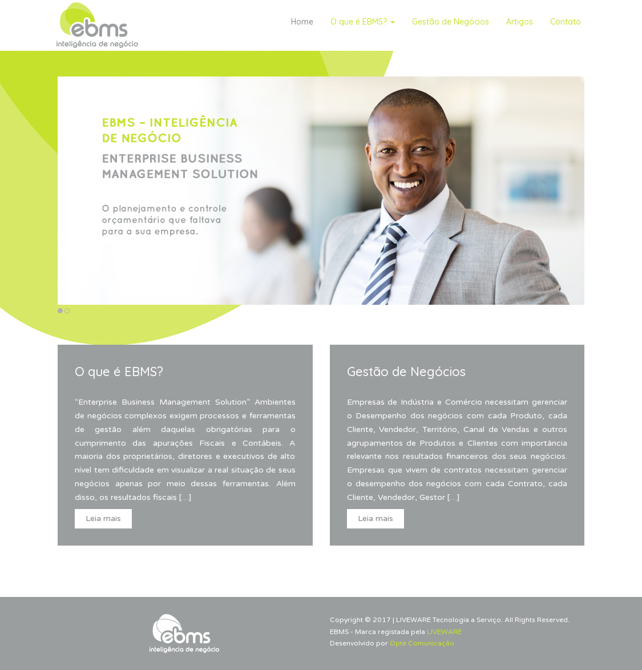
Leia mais (103, 518)
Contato (565, 22)
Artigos (519, 22)
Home (302, 22)
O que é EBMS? (362, 22)
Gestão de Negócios (450, 22)
